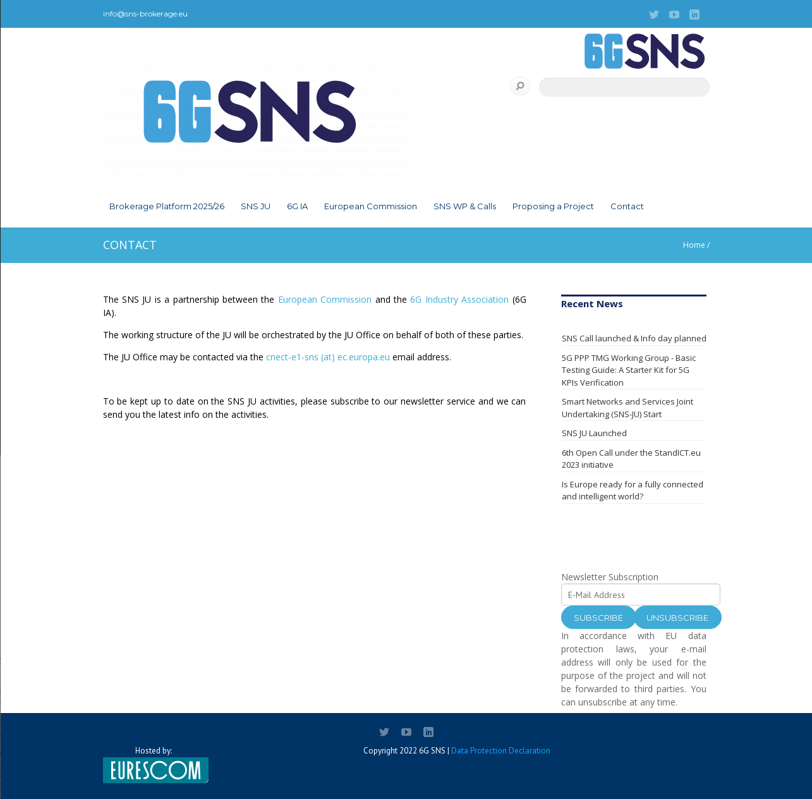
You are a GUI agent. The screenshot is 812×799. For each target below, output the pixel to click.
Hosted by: (153, 764)
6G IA (297, 206)
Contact (627, 206)
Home (694, 245)
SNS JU (255, 206)
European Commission (370, 206)
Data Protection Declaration (500, 750)
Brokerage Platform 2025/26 (166, 206)
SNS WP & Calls (464, 206)
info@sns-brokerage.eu (145, 13)
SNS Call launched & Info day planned (634, 338)
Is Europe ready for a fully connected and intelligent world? (632, 491)
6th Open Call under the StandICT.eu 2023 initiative (631, 459)
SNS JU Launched (594, 433)
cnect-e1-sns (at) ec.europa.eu (328, 357)
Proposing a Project (553, 206)
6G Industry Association (459, 299)
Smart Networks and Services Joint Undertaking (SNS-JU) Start (627, 408)
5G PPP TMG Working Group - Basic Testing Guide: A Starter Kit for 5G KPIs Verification (629, 370)
